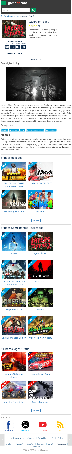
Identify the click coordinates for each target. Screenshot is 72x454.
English (9, 444)
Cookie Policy (57, 438)
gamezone (18, 3)
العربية (51, 444)
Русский (19, 444)
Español (30, 444)
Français (41, 444)
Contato (30, 438)
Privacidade (43, 438)
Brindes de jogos (11, 16)
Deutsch (36, 446)
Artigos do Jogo (17, 438)
